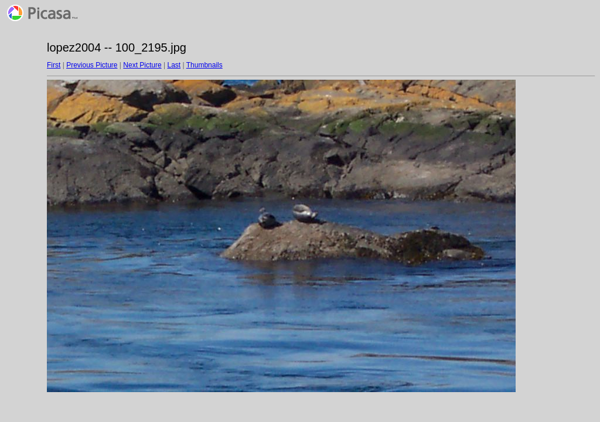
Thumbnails (204, 65)
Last (173, 65)
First (53, 65)
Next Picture (142, 65)
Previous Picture (91, 65)
